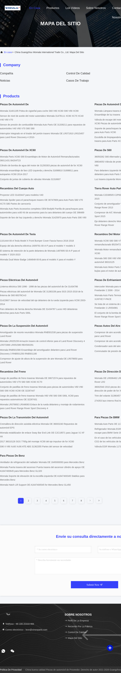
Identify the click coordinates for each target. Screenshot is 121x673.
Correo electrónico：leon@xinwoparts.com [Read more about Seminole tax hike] (24, 629)
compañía (6, 73)
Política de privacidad (11, 669)
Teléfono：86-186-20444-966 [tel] (18, 624)
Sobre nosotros (96, 8)
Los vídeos (73, 8)
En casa (34, 8)
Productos (52, 8)
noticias (5, 80)
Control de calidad (78, 73)
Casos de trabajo (77, 80)
